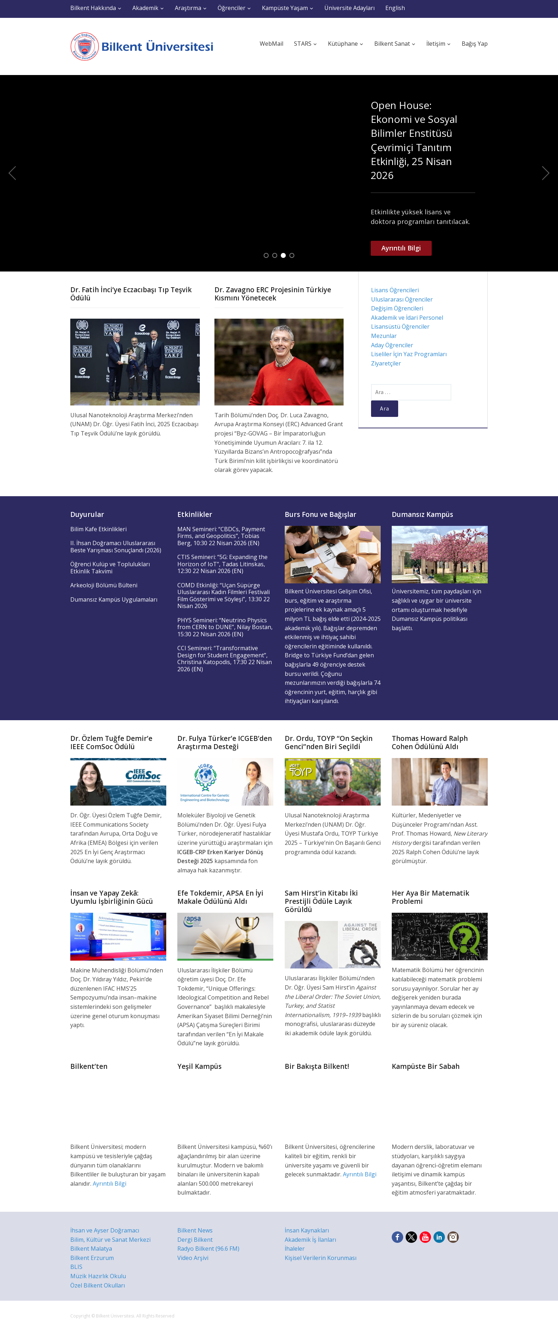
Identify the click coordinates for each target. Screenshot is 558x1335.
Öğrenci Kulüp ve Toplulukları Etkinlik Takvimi (110, 567)
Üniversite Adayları (349, 8)
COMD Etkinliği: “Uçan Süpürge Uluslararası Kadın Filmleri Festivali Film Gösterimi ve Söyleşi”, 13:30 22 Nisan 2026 (223, 595)
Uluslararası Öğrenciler (402, 299)
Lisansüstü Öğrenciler (400, 326)
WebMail (271, 44)
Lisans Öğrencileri (395, 290)
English (395, 8)
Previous (12, 173)
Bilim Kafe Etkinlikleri (98, 529)
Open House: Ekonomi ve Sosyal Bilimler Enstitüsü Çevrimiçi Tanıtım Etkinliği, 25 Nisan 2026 (414, 140)
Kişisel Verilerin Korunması (320, 1258)
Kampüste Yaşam (285, 8)
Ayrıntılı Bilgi (401, 248)
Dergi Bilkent (195, 1240)
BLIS (76, 1267)
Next (546, 173)
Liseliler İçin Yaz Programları (409, 354)
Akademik (145, 8)
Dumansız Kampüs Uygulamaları (113, 599)
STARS (302, 44)
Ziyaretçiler (386, 363)
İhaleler (295, 1248)
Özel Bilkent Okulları (97, 1285)
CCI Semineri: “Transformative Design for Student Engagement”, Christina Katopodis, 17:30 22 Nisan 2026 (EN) (224, 658)
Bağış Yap (475, 44)
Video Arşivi (192, 1258)
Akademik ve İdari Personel (407, 318)
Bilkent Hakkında (93, 8)
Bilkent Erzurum (92, 1258)
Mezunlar (384, 336)
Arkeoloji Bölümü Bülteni (103, 585)
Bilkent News (195, 1230)
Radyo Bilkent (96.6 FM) (208, 1248)
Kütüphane (343, 44)
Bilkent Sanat (392, 44)
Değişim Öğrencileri (397, 308)
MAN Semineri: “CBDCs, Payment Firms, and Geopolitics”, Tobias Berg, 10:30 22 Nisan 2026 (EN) (221, 536)
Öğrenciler (231, 8)
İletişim (435, 44)
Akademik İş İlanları (310, 1240)
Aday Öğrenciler (392, 345)
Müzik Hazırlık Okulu (98, 1276)
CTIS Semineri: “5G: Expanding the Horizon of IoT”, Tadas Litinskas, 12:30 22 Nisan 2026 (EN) (222, 564)
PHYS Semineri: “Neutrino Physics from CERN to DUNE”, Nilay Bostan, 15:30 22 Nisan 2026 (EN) (225, 627)
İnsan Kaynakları (307, 1230)
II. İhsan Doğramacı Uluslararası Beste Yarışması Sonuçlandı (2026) (115, 546)
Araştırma (188, 8)
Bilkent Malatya (91, 1248)
